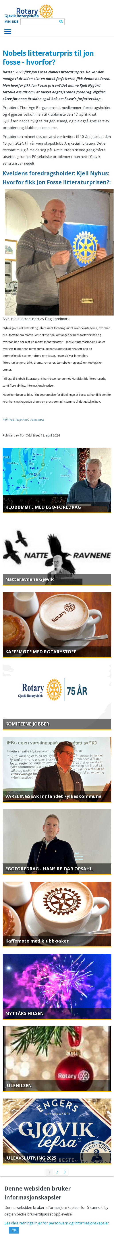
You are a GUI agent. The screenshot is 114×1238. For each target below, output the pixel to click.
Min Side (11, 21)
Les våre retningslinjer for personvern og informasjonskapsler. (57, 1223)
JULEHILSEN (18, 1085)
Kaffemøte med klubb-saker (37, 941)
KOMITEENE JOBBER (27, 724)
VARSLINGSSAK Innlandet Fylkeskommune (53, 796)
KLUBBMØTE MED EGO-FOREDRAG (43, 507)
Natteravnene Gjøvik (29, 579)
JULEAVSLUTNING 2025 (30, 1158)
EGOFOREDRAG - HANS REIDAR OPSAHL (49, 869)
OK (14, 1230)
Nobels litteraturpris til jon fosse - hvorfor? (48, 57)
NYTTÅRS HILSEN (24, 1013)
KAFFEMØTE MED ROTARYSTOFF (40, 652)
